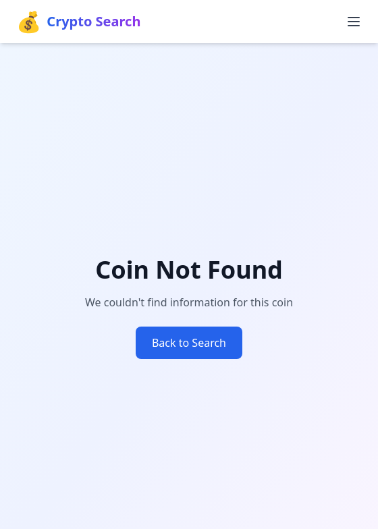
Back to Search (189, 342)
